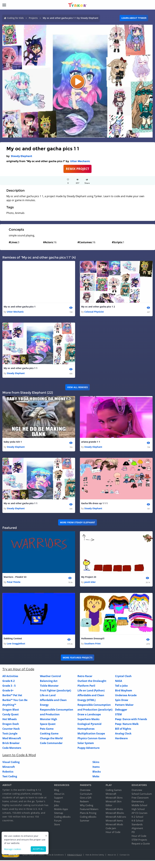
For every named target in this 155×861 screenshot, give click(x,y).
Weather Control (50, 677)
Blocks (96, 772)
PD (133, 832)
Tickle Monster (49, 686)
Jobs (56, 806)
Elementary (138, 802)
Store (57, 825)
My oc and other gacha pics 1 (19, 306)
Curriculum (86, 794)
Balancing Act (48, 682)
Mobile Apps (61, 809)
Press (57, 802)
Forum (57, 821)
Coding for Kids (15, 17)
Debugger (121, 710)
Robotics (7, 772)
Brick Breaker (11, 744)
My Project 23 (88, 577)
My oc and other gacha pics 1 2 (98, 306)
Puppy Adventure (88, 749)
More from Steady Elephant (77, 522)
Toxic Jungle (9, 734)
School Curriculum (142, 794)
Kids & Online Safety (95, 855)
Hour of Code (113, 832)
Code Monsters (11, 749)
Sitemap (58, 813)
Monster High (48, 720)
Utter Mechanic (80, 161)
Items (96, 768)
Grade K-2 (8, 682)
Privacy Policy (74, 855)
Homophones (86, 729)
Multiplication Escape (91, 734)
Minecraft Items (114, 821)
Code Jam (111, 829)
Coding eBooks (62, 817)
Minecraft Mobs (114, 809)
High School (138, 809)
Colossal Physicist (94, 311)
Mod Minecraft (11, 739)
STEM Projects (139, 840)
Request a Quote (141, 844)
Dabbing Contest (13, 639)
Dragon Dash (10, 725)
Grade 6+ (8, 691)
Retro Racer (85, 677)
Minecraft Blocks (115, 813)
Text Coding (9, 777)
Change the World (51, 739)
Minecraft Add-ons (116, 817)
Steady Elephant (21, 156)
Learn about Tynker (133, 17)
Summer (84, 821)
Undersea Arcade (126, 696)
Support (58, 798)
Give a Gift (85, 798)
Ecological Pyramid (89, 725)
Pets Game (46, 729)
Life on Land (48, 696)
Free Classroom (140, 798)
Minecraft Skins (114, 798)
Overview (85, 790)
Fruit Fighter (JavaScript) (55, 691)
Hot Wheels (9, 720)
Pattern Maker (124, 706)
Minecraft (8, 768)
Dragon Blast (10, 710)
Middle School (139, 806)
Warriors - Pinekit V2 (15, 577)
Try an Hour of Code (18, 670)
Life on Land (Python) (91, 691)
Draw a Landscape (89, 715)
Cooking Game (49, 734)
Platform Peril (86, 686)
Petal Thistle (13, 582)
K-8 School (137, 821)
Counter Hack (11, 729)
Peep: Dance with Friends (131, 720)
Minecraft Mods (114, 825)
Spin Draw (121, 701)
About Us (59, 794)
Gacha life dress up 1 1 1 (94, 503)
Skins (95, 763)
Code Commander (51, 744)
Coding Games (114, 790)
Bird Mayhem (123, 691)
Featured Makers (89, 809)
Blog (56, 790)
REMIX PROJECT (77, 169)
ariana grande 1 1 (90, 442)
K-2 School (137, 817)
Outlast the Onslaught (92, 682)
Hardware (121, 739)
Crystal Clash (123, 677)
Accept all (38, 849)
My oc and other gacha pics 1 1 (20, 368)
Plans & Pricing (88, 813)
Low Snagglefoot (16, 644)
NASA (118, 682)
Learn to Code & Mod (19, 756)
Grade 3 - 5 (9, 686)
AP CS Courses (139, 813)
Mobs (95, 777)
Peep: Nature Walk (127, 725)
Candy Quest (10, 715)
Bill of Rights (123, 729)
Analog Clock (123, 734)
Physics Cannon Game (92, 739)
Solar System (86, 744)
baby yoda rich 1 (13, 442)
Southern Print (92, 644)
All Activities (10, 677)
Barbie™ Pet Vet (12, 696)
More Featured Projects (77, 658)
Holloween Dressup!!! (92, 639)
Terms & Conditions (55, 855)
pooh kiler (90, 582)
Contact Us (124, 855)
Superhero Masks (88, 720)
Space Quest (48, 725)
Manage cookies (12, 849)
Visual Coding (11, 763)
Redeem (84, 802)
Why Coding (86, 806)
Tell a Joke (121, 686)
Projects (33, 17)
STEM (118, 715)
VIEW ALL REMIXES (77, 387)
